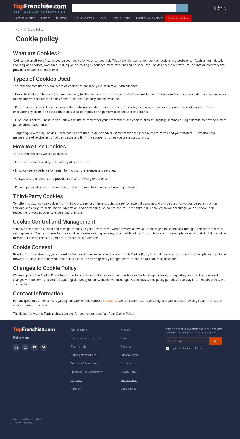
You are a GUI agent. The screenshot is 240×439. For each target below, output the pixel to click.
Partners (76, 388)
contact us (110, 301)
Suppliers (76, 380)
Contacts (126, 363)
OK (216, 341)
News (124, 338)
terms (190, 348)
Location (45, 18)
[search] (124, 9)
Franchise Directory (25, 18)
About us (126, 346)
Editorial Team (129, 355)
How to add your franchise (86, 338)
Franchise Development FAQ (87, 372)
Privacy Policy (129, 372)
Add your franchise (178, 18)
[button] (218, 8)
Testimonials (78, 346)
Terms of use (128, 380)
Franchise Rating (121, 18)
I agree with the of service (185, 348)
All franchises (79, 329)
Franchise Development (149, 18)
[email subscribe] (188, 341)
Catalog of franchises (83, 355)
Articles (125, 329)
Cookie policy (128, 388)
